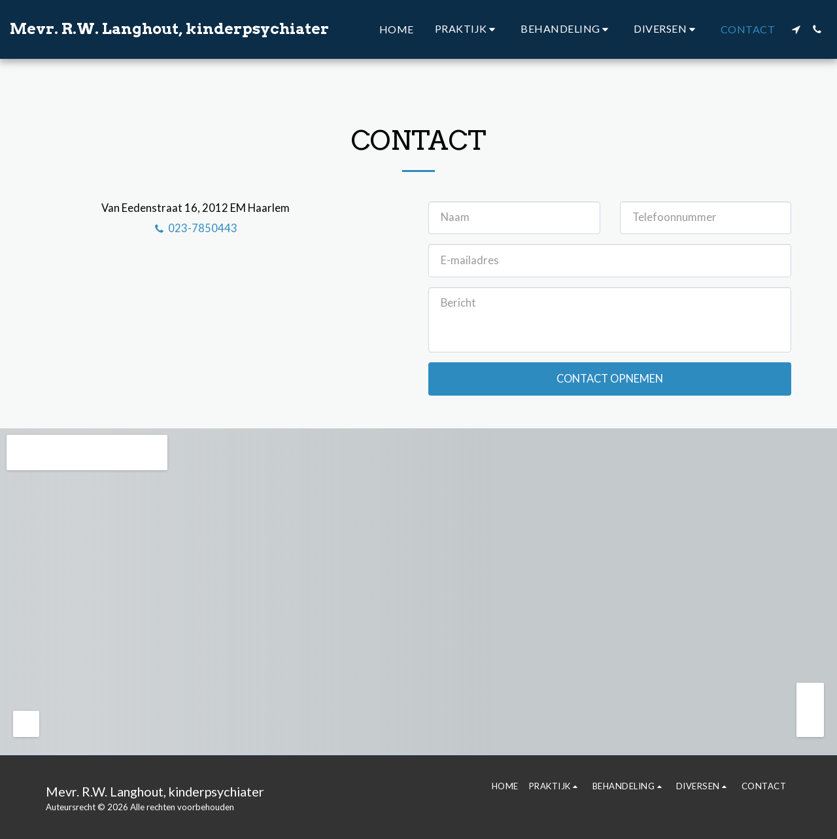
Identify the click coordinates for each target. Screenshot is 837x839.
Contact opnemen (609, 378)
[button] (467, 29)
